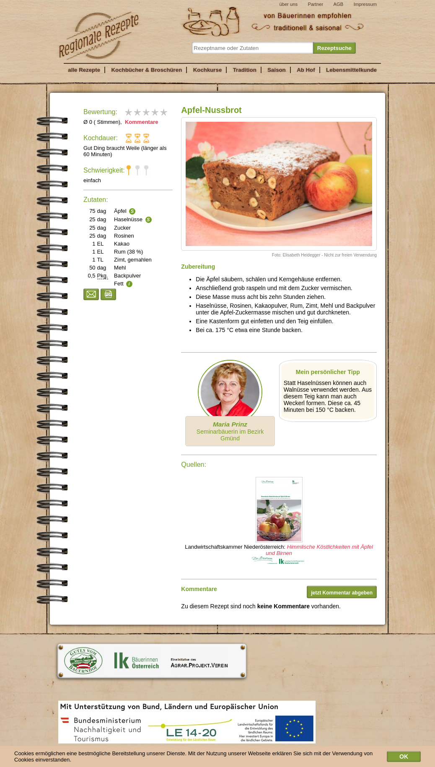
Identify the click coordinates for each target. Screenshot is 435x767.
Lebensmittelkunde (351, 70)
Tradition (244, 70)
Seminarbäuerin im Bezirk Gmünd (230, 431)
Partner (315, 4)
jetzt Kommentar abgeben (342, 593)
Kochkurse (207, 70)
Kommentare (140, 122)
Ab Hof (306, 70)
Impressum (365, 4)
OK (403, 758)
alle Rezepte (84, 70)
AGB (339, 4)
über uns (288, 4)
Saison (276, 70)
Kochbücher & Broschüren (146, 70)
